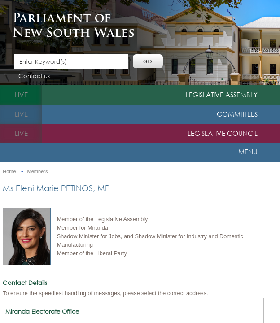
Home (9, 171)
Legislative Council (223, 133)
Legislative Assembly (222, 94)
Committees (237, 113)
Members (37, 171)
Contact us (34, 76)
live (21, 94)
